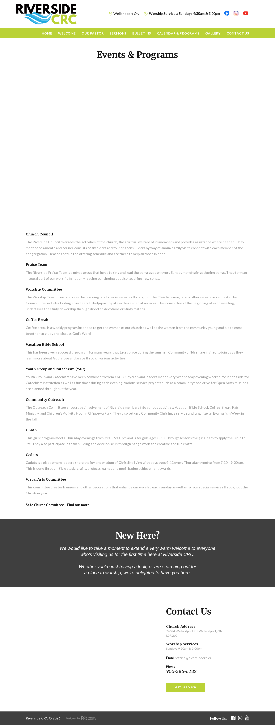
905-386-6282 (181, 671)
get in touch (185, 687)
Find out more (78, 505)
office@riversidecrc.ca (194, 658)
